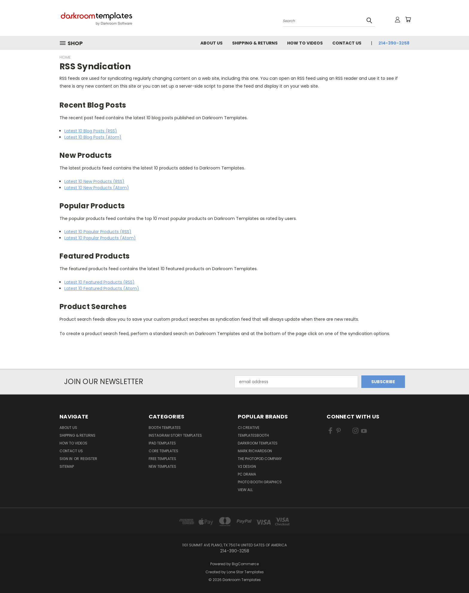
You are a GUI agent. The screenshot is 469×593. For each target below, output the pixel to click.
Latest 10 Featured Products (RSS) (99, 282)
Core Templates (163, 450)
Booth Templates (165, 427)
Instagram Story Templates (175, 435)
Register (88, 458)
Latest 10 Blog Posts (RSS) (90, 131)
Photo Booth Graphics (260, 482)
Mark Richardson (255, 450)
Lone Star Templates (245, 571)
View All (245, 489)
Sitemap (67, 466)
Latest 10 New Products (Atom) (96, 188)
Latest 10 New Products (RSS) (94, 181)
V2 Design (247, 466)
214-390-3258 (393, 43)
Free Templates (162, 458)
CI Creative (248, 427)
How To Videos (305, 43)
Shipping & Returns (255, 43)
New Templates (162, 466)
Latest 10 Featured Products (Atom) (101, 288)
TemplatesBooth (253, 435)
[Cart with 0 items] (408, 19)
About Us (211, 43)
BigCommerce (245, 563)
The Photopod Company (260, 458)
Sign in (66, 458)
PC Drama (247, 474)
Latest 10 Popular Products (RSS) (97, 232)
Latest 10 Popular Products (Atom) (100, 238)
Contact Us (346, 43)
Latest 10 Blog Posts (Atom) (92, 137)
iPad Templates (162, 443)
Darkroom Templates (258, 443)
